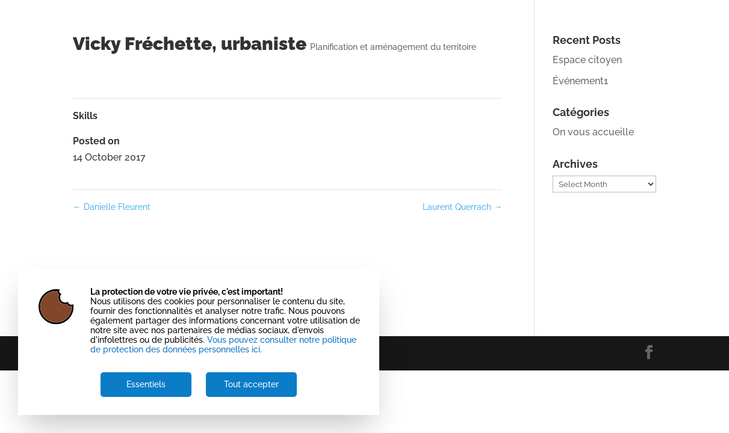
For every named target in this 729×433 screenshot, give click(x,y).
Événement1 (580, 81)
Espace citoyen (587, 60)
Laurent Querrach (462, 207)
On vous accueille (593, 132)
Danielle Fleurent (111, 207)
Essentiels (146, 384)
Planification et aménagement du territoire (393, 47)
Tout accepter (251, 384)
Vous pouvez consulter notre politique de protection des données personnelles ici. (223, 344)
